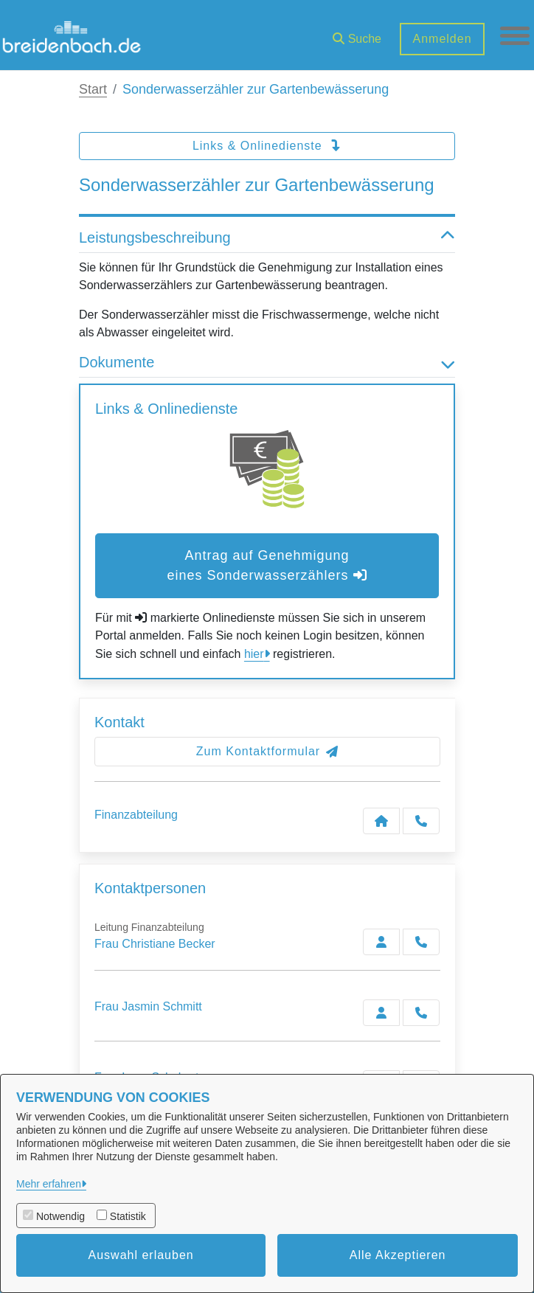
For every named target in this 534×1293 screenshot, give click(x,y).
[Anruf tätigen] (421, 821)
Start (93, 89)
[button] (357, 33)
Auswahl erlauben (141, 1255)
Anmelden (441, 38)
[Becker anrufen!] (421, 942)
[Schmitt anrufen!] (421, 1012)
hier (254, 654)
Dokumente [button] (267, 362)
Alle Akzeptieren (398, 1255)
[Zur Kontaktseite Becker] (381, 942)
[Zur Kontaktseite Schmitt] (381, 1012)
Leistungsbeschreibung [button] (267, 237)
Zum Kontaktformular (267, 751)
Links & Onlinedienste (267, 145)
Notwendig (60, 1216)
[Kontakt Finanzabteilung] (381, 821)
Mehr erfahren (48, 1184)
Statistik (128, 1216)
